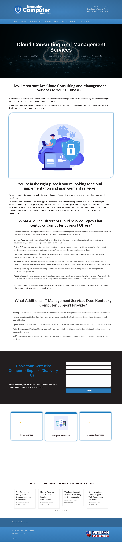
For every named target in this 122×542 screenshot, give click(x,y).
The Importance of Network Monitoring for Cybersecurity (73, 494)
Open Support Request (95, 9)
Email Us (23, 534)
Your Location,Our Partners (20, 522)
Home (16, 21)
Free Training (84, 21)
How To (105, 11)
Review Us (73, 21)
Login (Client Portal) (94, 11)
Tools (56, 21)
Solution (23, 21)
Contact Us (47, 21)
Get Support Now (35, 21)
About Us (64, 21)
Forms (106, 9)
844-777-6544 (103, 7)
